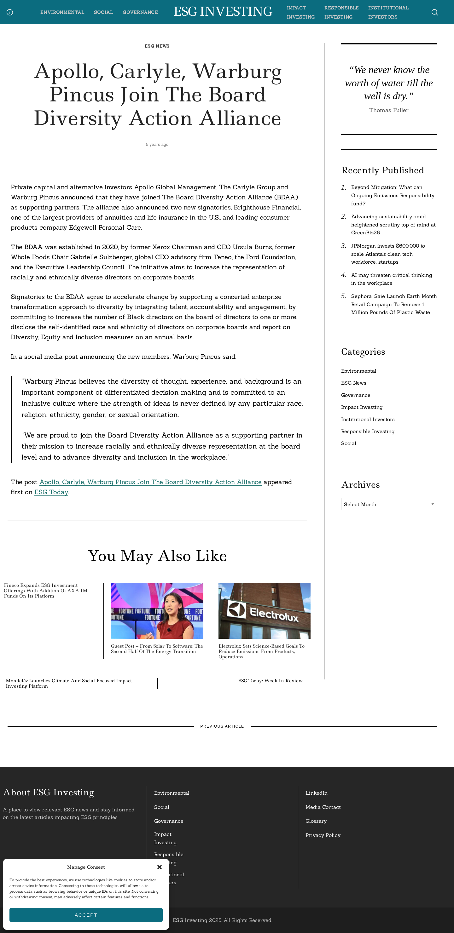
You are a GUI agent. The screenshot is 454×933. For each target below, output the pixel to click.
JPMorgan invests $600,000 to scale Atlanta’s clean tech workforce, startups (388, 254)
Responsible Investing (368, 431)
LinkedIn (317, 793)
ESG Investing (222, 12)
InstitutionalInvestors (169, 878)
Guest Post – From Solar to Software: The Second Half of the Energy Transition (157, 649)
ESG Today (51, 492)
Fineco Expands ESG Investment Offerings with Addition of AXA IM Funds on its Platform (46, 590)
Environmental (62, 12)
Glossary (316, 821)
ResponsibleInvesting (168, 858)
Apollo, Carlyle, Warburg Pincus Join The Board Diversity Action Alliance (150, 482)
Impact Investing (362, 407)
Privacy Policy (323, 835)
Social (103, 12)
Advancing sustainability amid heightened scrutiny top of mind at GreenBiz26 (393, 224)
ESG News (157, 46)
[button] (159, 867)
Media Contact (323, 807)
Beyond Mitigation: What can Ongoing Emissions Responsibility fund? (392, 195)
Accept (86, 915)
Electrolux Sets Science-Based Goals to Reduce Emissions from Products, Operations (261, 651)
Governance (140, 12)
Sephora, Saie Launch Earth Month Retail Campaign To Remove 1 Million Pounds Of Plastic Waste (394, 304)
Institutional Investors (368, 419)
